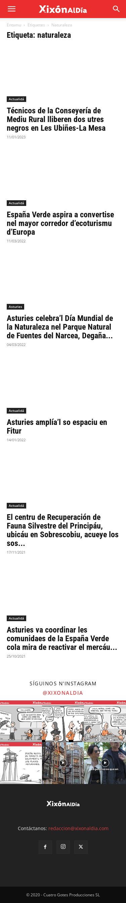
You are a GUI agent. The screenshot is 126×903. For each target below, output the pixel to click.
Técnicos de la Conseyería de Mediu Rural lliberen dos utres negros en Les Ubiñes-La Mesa (56, 119)
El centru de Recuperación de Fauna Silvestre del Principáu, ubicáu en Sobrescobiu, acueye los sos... (63, 530)
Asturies (15, 306)
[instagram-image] (21, 721)
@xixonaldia (63, 692)
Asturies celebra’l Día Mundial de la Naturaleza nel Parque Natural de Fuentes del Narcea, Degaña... (60, 327)
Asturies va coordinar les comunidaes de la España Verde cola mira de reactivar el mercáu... (62, 638)
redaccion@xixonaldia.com (78, 828)
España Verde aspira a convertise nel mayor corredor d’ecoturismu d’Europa (60, 223)
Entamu (14, 25)
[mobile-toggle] (11, 9)
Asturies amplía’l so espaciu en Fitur (57, 427)
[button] (116, 9)
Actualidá (16, 99)
